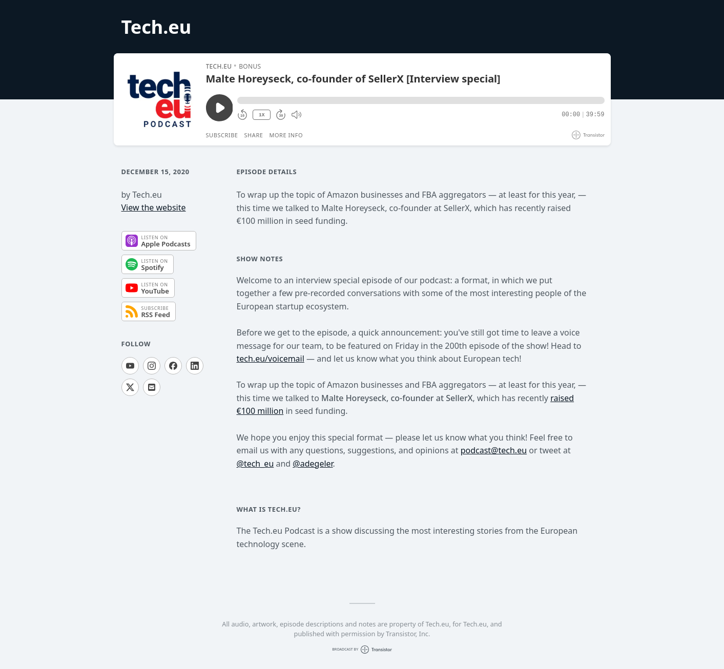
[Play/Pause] (159, 99)
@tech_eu (255, 463)
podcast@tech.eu (494, 450)
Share (253, 135)
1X (262, 115)
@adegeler (313, 463)
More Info (286, 135)
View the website (153, 207)
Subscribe (222, 135)
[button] (420, 100)
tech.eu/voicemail (270, 358)
